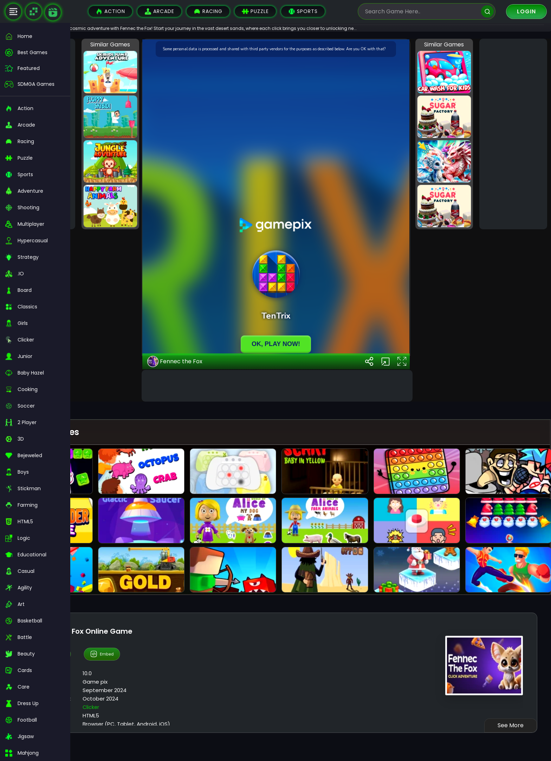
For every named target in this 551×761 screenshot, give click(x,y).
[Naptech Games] (33, 11)
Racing (208, 11)
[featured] (35, 68)
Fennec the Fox (228, 546)
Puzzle (255, 11)
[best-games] (35, 52)
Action (110, 11)
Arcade (159, 11)
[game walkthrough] (53, 12)
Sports (303, 11)
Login (526, 11)
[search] (487, 11)
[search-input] (421, 11)
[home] (35, 36)
